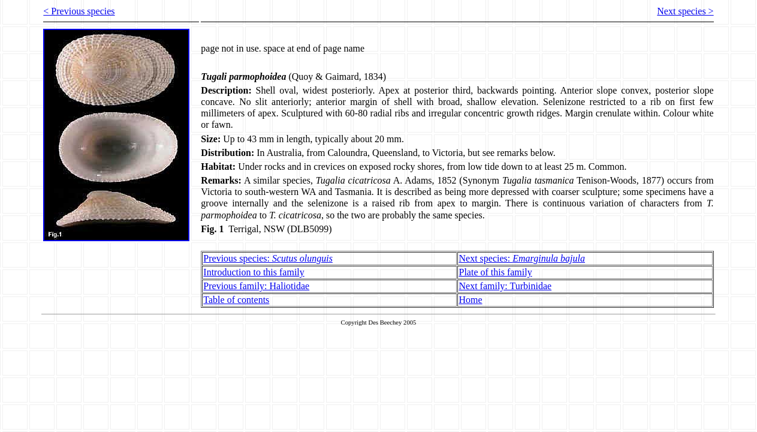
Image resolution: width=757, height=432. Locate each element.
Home (470, 300)
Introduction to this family (253, 272)
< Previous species (78, 11)
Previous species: (268, 258)
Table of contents (236, 300)
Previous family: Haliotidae (256, 286)
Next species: (522, 258)
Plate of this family (495, 272)
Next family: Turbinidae (505, 286)
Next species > (685, 11)
